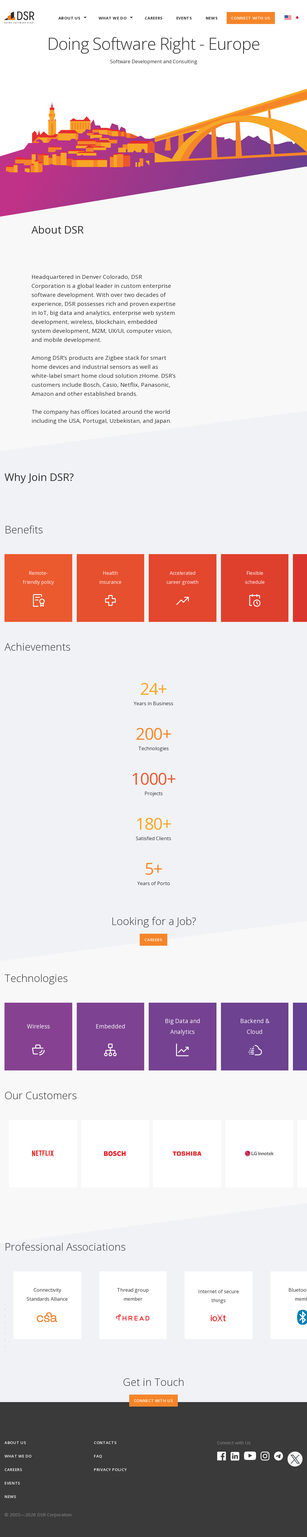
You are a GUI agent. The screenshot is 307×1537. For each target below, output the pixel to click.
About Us (72, 19)
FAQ (98, 1456)
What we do (116, 19)
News (212, 18)
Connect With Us (250, 18)
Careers (154, 18)
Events (184, 18)
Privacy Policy (110, 1469)
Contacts (105, 1442)
